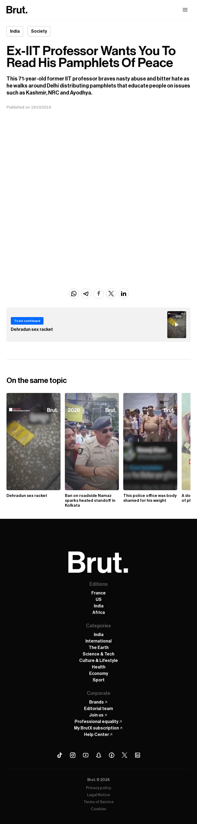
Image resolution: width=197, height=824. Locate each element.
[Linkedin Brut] (137, 755)
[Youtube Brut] (85, 755)
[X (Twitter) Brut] (124, 755)
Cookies (98, 809)
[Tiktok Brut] (59, 755)
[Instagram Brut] (72, 755)
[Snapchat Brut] (98, 755)
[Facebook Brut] (111, 755)
